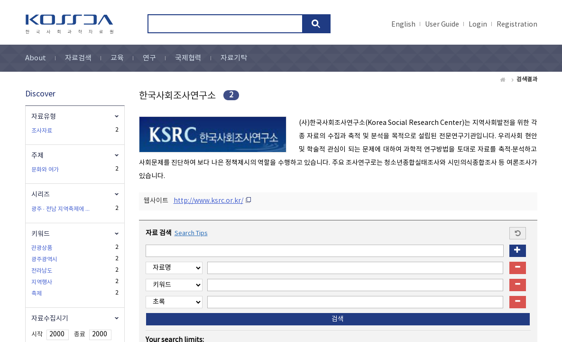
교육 (117, 58)
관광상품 (41, 248)
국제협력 (188, 58)
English (403, 24)
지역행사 (41, 282)
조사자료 (41, 131)
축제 (36, 294)
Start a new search (517, 233)
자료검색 (78, 58)
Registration (517, 24)
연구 (149, 58)
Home (503, 79)
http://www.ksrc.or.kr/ (208, 201)
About (35, 58)
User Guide (442, 24)
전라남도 (41, 271)
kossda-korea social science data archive (71, 24)
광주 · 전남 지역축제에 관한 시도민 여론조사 (61, 209)
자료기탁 (234, 58)
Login (478, 24)
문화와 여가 (45, 170)
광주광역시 (44, 259)
